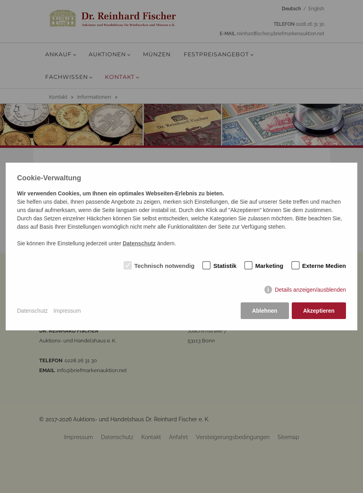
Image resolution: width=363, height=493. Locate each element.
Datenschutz (32, 311)
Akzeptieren (318, 311)
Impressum (67, 311)
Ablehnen (264, 311)
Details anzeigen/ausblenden (310, 290)
